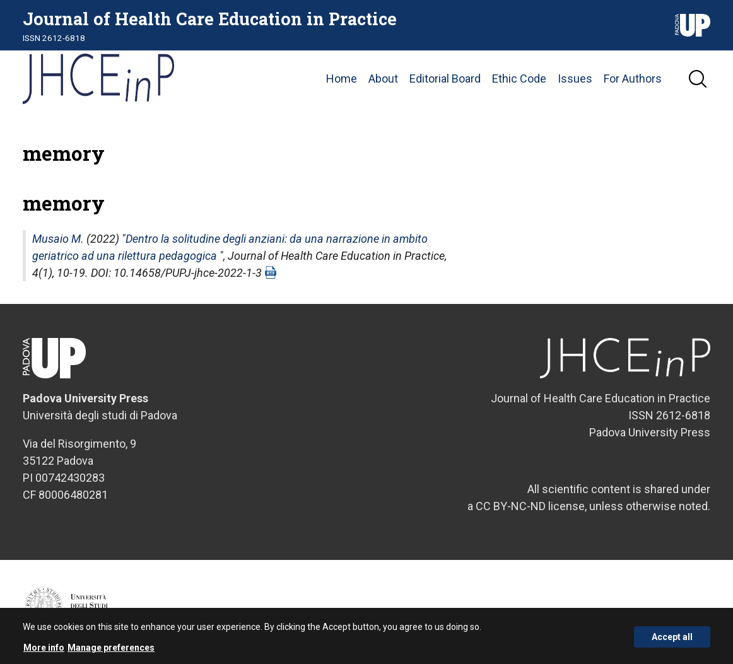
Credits (697, 611)
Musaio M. (58, 238)
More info (43, 652)
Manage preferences (111, 652)
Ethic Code (519, 78)
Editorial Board (445, 78)
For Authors (633, 78)
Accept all (672, 641)
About (383, 78)
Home (341, 78)
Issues (575, 78)
